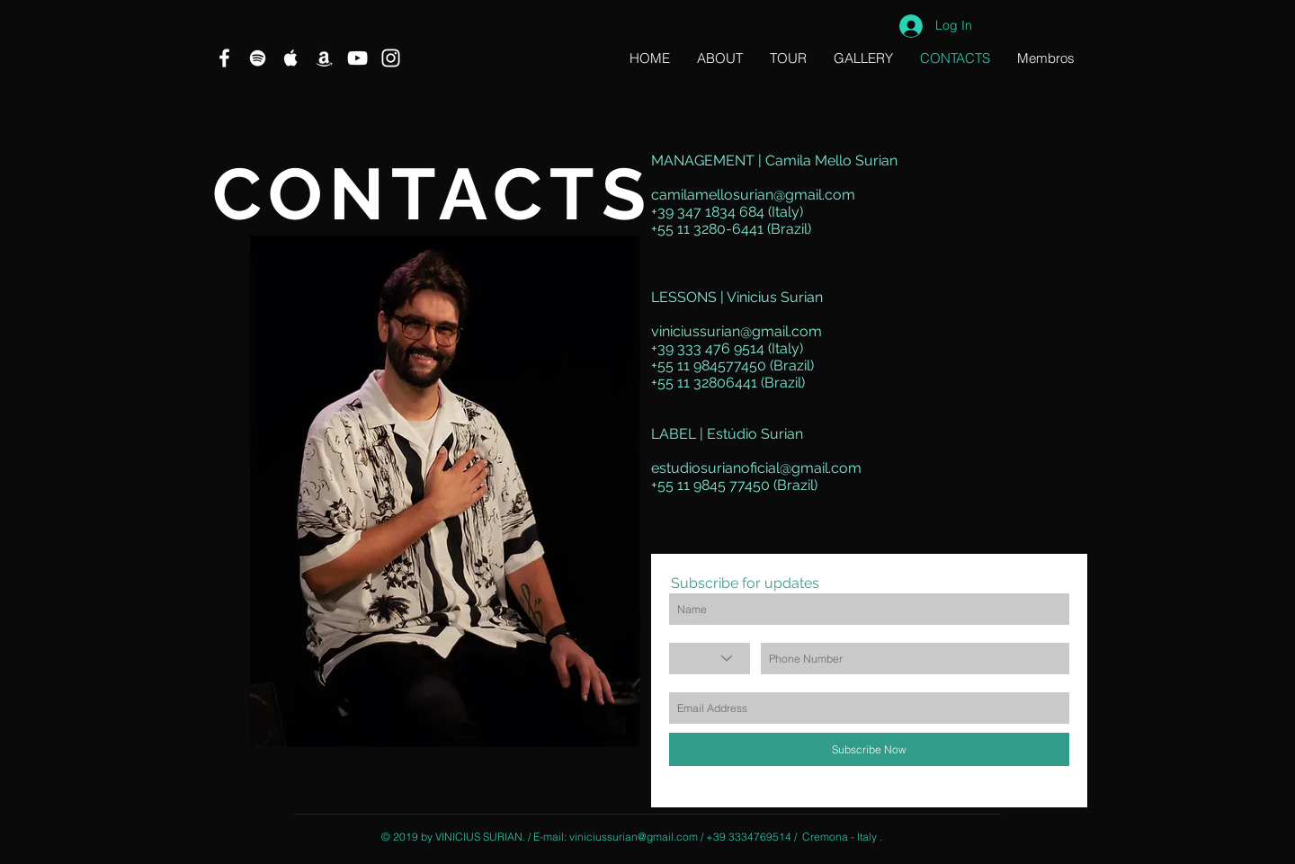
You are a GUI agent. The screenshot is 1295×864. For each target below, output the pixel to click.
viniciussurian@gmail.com (736, 331)
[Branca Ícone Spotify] (258, 58)
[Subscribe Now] (869, 749)
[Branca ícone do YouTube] (357, 58)
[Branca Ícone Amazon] (324, 58)
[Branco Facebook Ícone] (224, 58)
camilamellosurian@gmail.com (753, 194)
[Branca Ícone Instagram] (391, 58)
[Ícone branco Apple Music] (291, 58)
